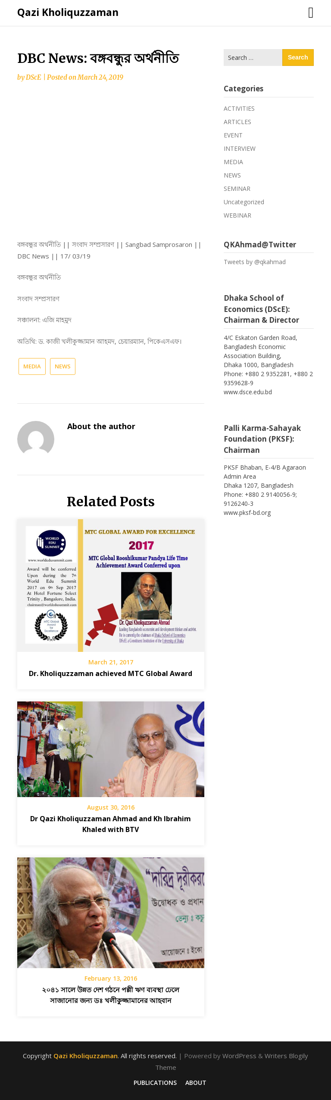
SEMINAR (237, 188)
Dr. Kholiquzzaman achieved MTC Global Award (110, 673)
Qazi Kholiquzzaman (68, 12)
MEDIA (32, 366)
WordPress (239, 1055)
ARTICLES (237, 122)
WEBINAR (237, 215)
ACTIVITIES (239, 108)
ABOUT (195, 1083)
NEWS (63, 366)
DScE (33, 77)
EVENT (233, 135)
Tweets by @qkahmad (255, 262)
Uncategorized (244, 202)
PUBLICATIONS (155, 1083)
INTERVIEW (240, 148)
